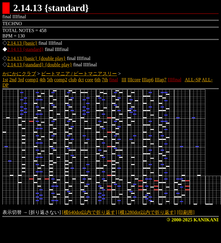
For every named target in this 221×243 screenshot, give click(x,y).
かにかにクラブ (19, 73)
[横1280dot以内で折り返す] (147, 212)
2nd (13, 79)
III (124, 79)
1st (5, 79)
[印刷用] (186, 212)
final (113, 79)
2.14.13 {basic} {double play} (36, 58)
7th (105, 79)
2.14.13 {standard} (25, 49)
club (72, 79)
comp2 (60, 79)
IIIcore (134, 79)
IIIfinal (174, 79)
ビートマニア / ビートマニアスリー (79, 73)
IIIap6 (147, 79)
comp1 (31, 79)
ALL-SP (193, 79)
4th (43, 79)
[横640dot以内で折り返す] (89, 212)
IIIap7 (160, 79)
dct (81, 79)
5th (50, 79)
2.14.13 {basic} (22, 43)
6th (98, 79)
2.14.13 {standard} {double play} (39, 64)
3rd (21, 79)
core (89, 79)
